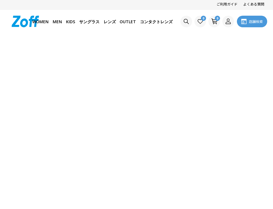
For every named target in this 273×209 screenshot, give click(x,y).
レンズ (110, 21)
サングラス (89, 21)
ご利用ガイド (227, 3)
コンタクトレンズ (156, 21)
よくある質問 (253, 3)
